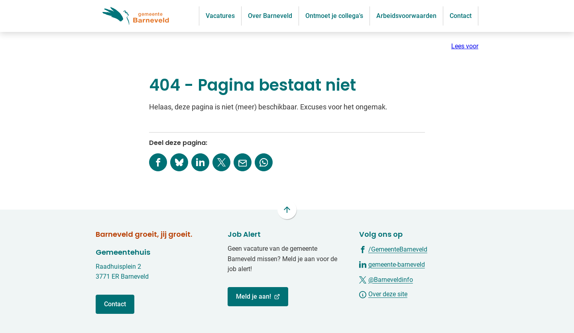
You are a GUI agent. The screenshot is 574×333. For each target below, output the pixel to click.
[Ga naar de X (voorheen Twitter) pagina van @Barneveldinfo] (386, 279)
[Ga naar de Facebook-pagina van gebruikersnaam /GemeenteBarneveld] (393, 249)
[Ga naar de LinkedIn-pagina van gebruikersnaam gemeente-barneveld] (392, 264)
